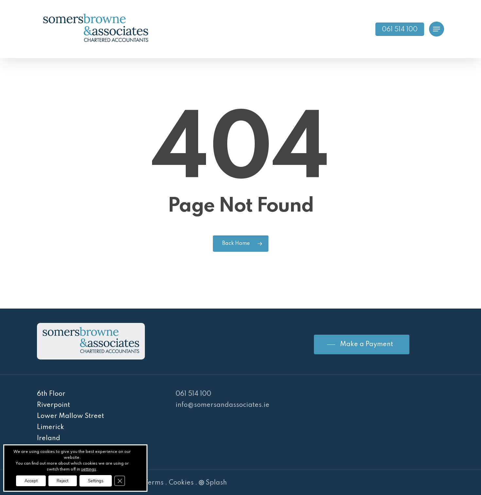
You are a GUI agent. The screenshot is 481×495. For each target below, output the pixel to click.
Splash (213, 483)
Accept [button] (26, 480)
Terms (153, 483)
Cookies (181, 483)
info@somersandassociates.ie (222, 405)
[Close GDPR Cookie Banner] (126, 480)
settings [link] (88, 469)
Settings (99, 480)
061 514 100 (193, 394)
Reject (61, 480)
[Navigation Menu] (436, 29)
